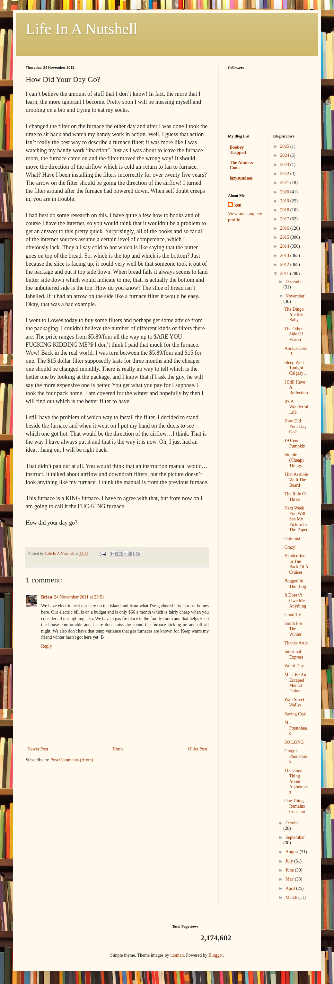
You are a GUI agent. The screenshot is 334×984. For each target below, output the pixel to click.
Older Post (197, 749)
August (293, 851)
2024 (285, 155)
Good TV (292, 614)
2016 (285, 228)
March (292, 897)
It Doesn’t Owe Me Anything (295, 600)
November (295, 296)
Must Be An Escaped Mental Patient (295, 682)
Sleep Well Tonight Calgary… (296, 368)
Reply (46, 646)
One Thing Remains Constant (294, 806)
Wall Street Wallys (294, 702)
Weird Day (294, 665)
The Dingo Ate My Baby (293, 315)
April (291, 888)
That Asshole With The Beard (296, 480)
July (290, 861)
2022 (285, 173)
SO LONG (293, 742)
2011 (285, 273)
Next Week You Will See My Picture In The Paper (295, 519)
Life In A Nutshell (81, 28)
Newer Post (37, 749)
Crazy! (290, 547)
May (290, 879)
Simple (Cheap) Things (293, 460)
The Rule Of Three (295, 497)
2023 (285, 164)
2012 (285, 264)
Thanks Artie (296, 643)
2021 (285, 182)
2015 (285, 237)
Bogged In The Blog (295, 584)
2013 (285, 255)
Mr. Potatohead (295, 728)
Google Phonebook (295, 756)
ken (238, 205)
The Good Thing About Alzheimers (296, 781)
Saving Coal (295, 714)
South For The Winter (293, 629)
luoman (177, 955)
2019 (285, 201)
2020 (285, 192)
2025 (285, 146)
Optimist (292, 538)
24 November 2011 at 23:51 (79, 597)
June (290, 870)
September (295, 837)
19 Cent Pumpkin (294, 443)
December (295, 281)
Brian (46, 597)
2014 (285, 246)
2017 (285, 219)
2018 (285, 210)
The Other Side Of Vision (293, 334)
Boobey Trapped (238, 150)
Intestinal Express (293, 654)
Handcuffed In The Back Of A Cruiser (296, 564)
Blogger (215, 955)
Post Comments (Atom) (71, 760)
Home (118, 749)
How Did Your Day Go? (295, 426)
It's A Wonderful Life (296, 407)
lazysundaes (241, 178)
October (293, 822)
